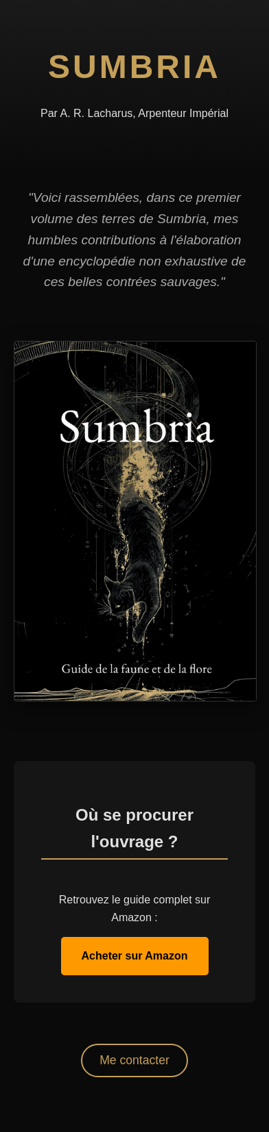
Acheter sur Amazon (135, 956)
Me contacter (134, 1060)
